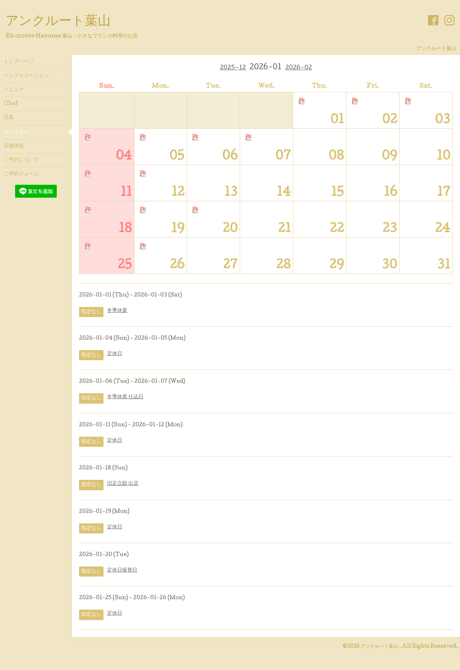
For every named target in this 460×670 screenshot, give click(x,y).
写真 (9, 118)
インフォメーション (26, 76)
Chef (11, 104)
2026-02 (298, 68)
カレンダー (16, 132)
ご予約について (21, 160)
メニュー (14, 90)
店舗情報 (14, 146)
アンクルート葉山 (58, 22)
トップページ (19, 62)
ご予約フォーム (21, 174)
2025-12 (233, 68)
